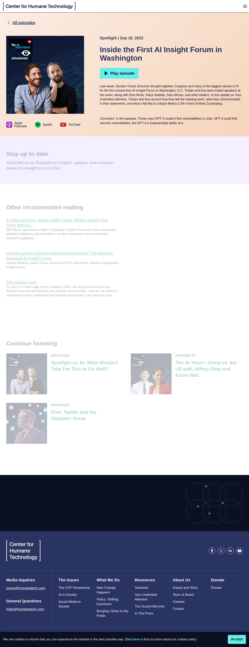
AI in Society (68, 595)
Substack (141, 588)
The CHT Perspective (74, 588)
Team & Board (183, 595)
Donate (216, 588)
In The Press (144, 613)
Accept (237, 639)
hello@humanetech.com (25, 609)
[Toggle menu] (245, 6)
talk (36, 287)
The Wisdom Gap (21, 282)
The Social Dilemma (149, 606)
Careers (178, 602)
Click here (132, 639)
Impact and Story (185, 588)
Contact (178, 609)
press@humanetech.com (25, 588)
